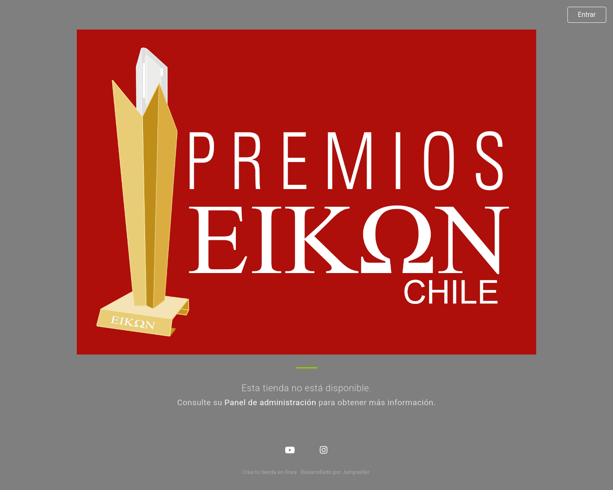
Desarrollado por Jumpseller (335, 472)
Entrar (587, 15)
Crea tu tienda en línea (270, 472)
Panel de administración (270, 402)
